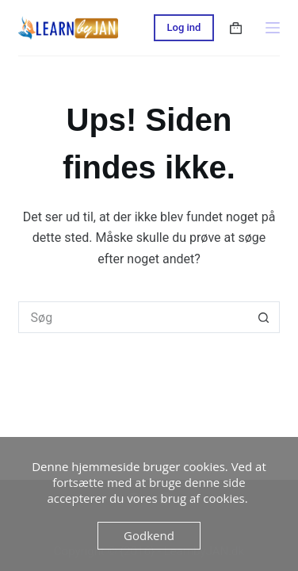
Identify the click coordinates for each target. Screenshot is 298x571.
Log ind (184, 27)
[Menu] (273, 28)
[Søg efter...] (133, 317)
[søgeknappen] (264, 317)
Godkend (149, 535)
